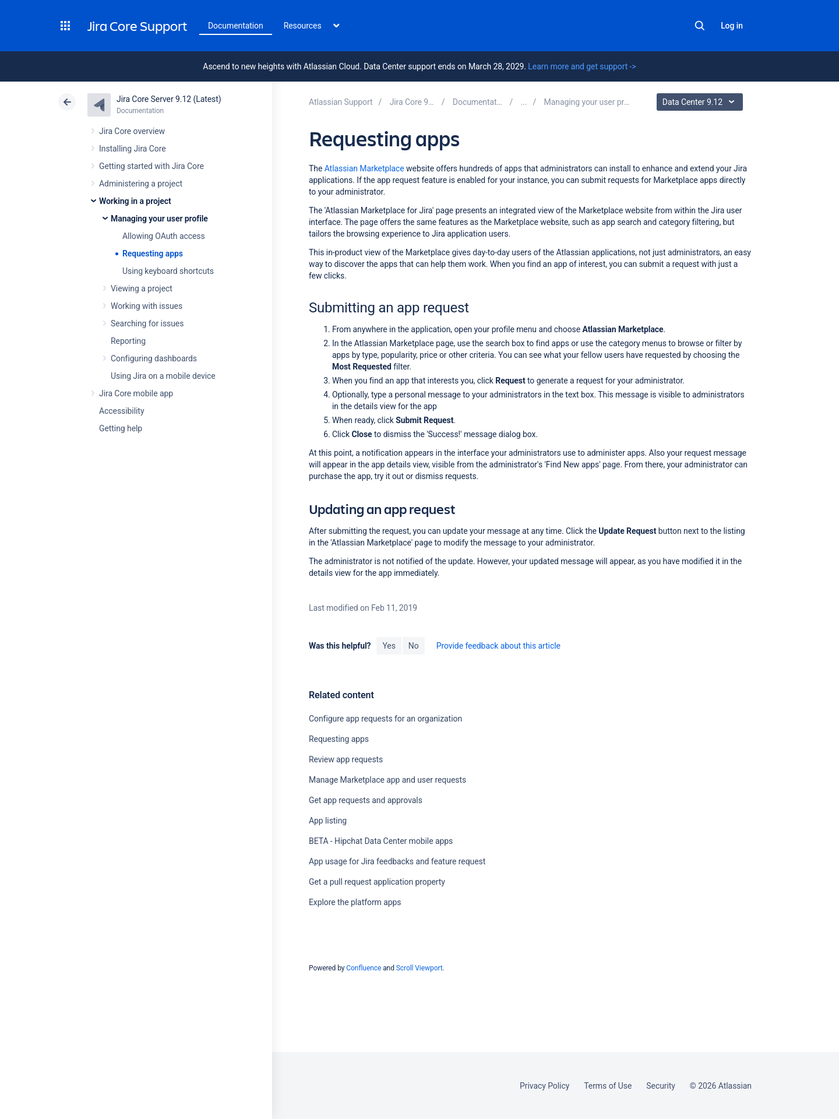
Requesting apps (152, 253)
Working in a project (135, 201)
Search (699, 25)
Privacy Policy (544, 1085)
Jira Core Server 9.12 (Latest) (169, 99)
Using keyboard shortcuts (168, 271)
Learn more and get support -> (582, 66)
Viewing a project (141, 288)
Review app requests (346, 759)
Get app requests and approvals (365, 800)
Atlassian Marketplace (364, 168)
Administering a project (140, 183)
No (413, 645)
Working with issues (146, 306)
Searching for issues (147, 323)
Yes (388, 645)
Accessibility (121, 411)
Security (660, 1085)
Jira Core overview (132, 131)
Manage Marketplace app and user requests (387, 779)
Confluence (363, 968)
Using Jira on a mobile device (163, 376)
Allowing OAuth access (163, 236)
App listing (328, 820)
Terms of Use (608, 1085)
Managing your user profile (159, 218)
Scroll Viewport (419, 968)
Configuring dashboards (154, 358)
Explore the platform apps (355, 902)
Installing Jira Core (132, 148)
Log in (732, 25)
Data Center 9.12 (701, 102)
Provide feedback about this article (498, 645)
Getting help (120, 428)
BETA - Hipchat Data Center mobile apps (381, 841)
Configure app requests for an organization (385, 718)
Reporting (128, 341)
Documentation (235, 25)
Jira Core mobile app (136, 393)
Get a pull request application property (377, 881)
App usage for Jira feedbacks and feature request (397, 861)
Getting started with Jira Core (151, 166)
